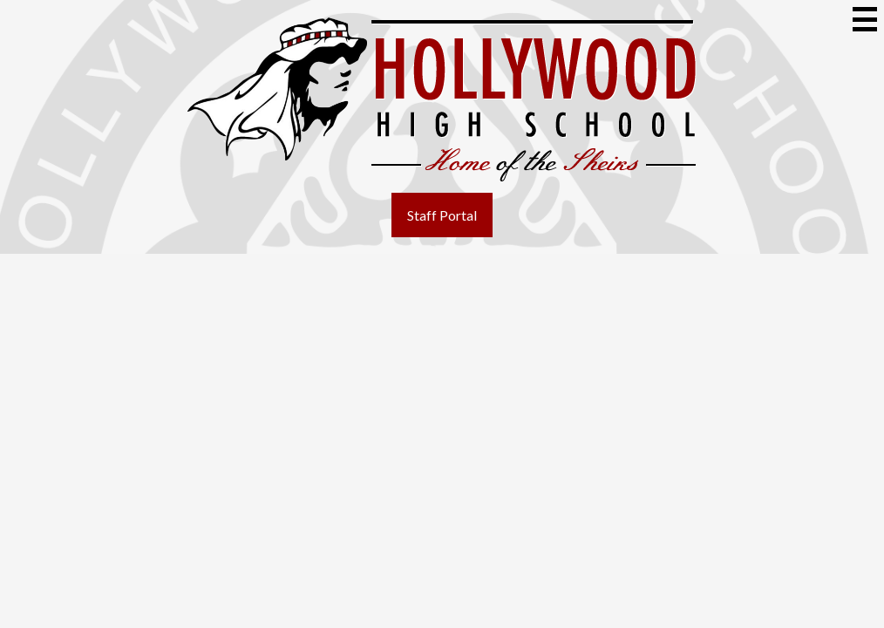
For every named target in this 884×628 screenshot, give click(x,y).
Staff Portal (442, 215)
